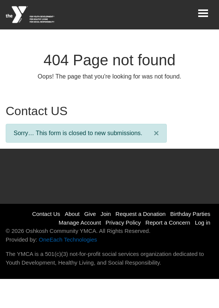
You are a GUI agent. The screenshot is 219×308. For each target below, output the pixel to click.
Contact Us (46, 214)
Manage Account (80, 222)
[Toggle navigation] (203, 13)
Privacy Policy (123, 222)
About (72, 214)
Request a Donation (140, 214)
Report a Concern (168, 222)
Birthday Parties (190, 214)
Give (90, 214)
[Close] (156, 133)
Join (106, 214)
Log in (202, 222)
